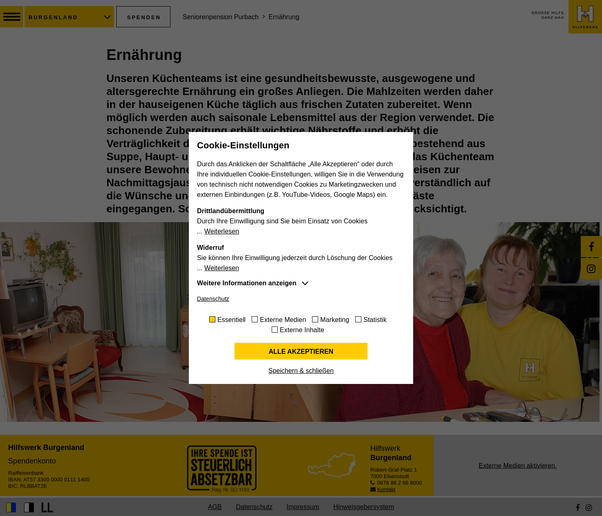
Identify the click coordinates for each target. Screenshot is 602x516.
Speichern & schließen (301, 370)
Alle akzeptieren (301, 351)
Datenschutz (213, 298)
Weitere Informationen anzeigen (247, 283)
